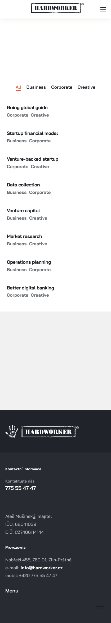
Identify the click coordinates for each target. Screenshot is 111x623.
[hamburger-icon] (103, 9)
